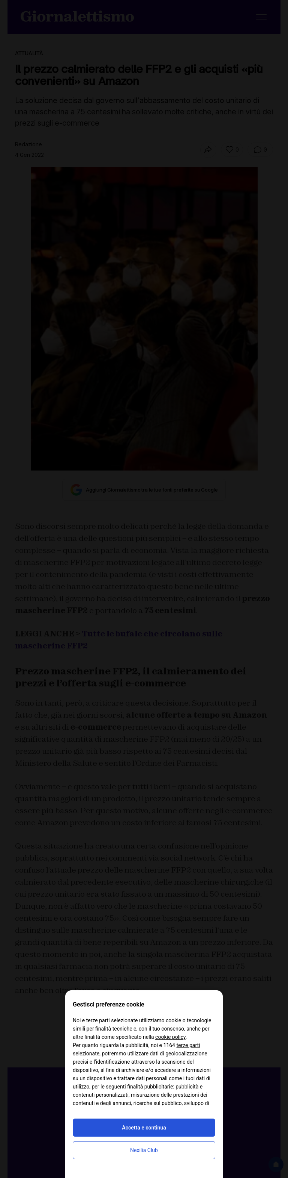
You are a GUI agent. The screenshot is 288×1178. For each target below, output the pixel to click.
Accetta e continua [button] (144, 1128)
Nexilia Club (144, 1150)
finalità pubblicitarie (150, 1087)
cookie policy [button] (170, 1037)
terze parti (188, 1045)
